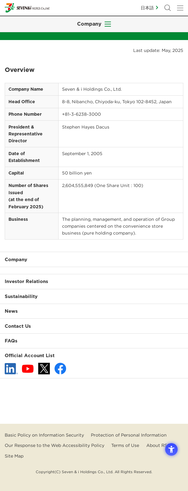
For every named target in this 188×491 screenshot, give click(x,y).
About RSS (158, 445)
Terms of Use (125, 445)
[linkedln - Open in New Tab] (11, 368)
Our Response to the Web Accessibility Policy (54, 445)
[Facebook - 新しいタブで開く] (60, 368)
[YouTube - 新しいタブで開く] (28, 369)
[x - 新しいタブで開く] (44, 368)
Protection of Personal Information (129, 435)
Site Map (14, 456)
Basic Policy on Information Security (44, 435)
